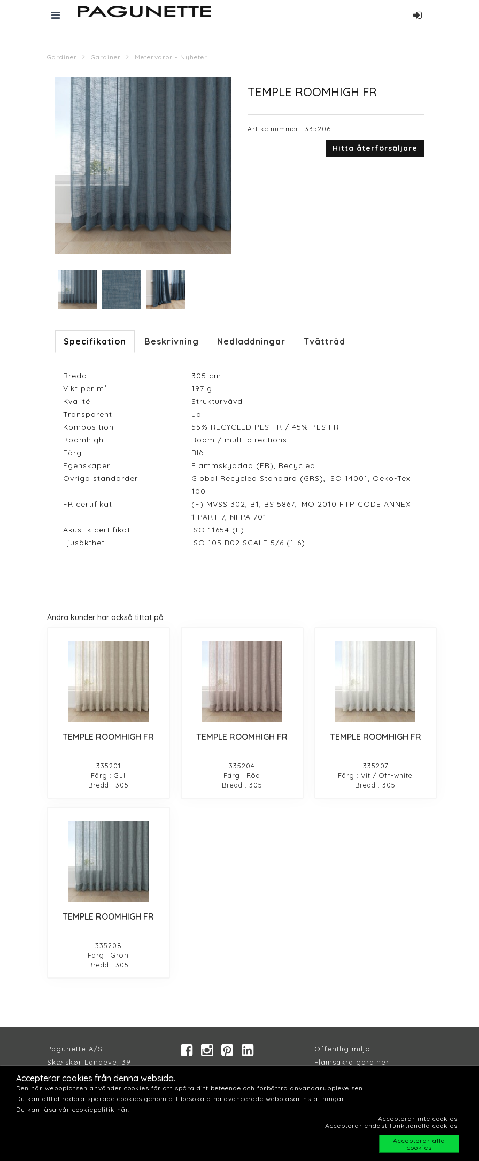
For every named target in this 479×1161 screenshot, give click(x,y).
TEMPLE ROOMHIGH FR (108, 736)
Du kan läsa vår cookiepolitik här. (73, 1109)
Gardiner (62, 57)
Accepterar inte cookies (418, 1118)
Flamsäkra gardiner (351, 1062)
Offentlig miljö (342, 1048)
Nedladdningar (251, 341)
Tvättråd (324, 341)
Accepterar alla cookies (419, 1143)
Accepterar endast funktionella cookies (391, 1125)
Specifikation (95, 341)
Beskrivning (171, 341)
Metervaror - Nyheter (171, 57)
